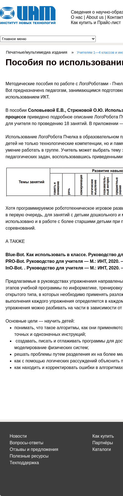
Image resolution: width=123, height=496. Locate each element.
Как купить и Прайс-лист (96, 22)
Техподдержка (24, 462)
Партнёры (102, 442)
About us (95, 17)
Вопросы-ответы (26, 442)
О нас (77, 17)
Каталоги (101, 449)
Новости (18, 436)
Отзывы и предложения (34, 449)
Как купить (103, 436)
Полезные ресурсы (29, 456)
